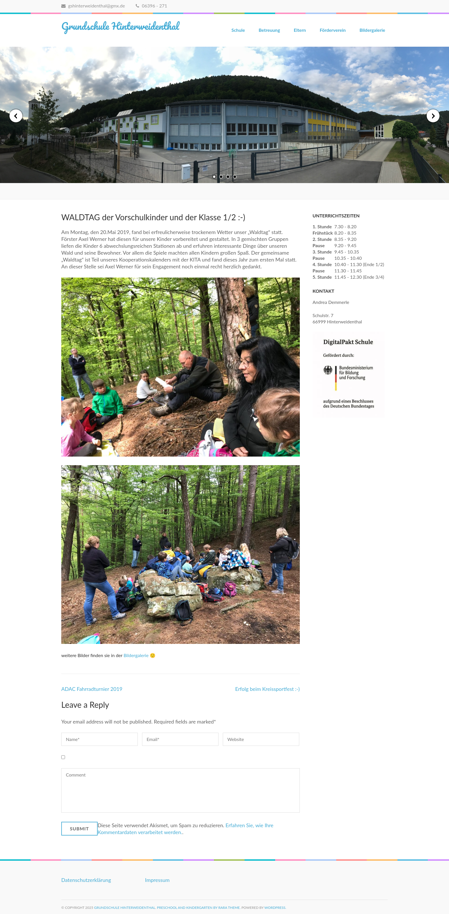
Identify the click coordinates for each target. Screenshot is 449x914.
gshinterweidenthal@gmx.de (93, 5)
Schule (238, 30)
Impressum (157, 880)
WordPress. (275, 907)
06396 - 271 (151, 5)
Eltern (300, 30)
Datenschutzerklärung (86, 880)
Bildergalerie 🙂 (139, 655)
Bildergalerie (372, 30)
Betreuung (269, 30)
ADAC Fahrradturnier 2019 (91, 689)
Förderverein (333, 30)
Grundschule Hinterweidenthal (120, 26)
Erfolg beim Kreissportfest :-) (267, 689)
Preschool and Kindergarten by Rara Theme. (199, 907)
